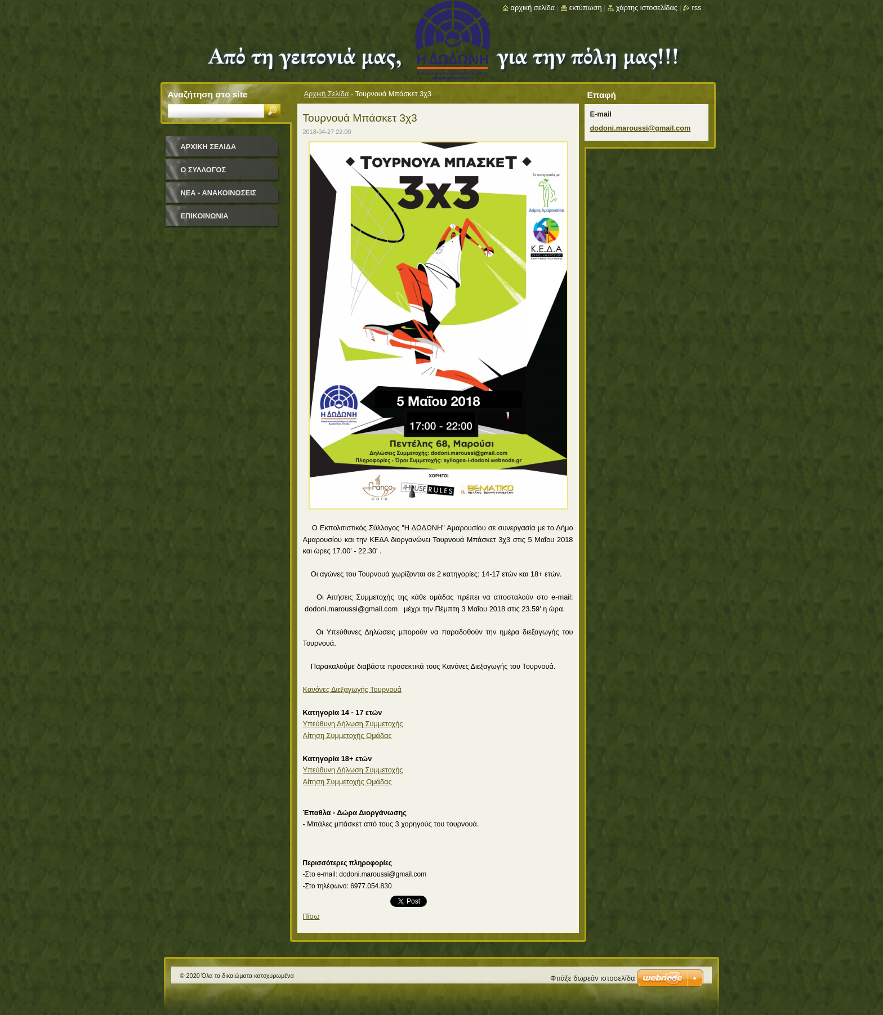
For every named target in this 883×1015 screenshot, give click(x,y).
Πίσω (311, 916)
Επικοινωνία (205, 216)
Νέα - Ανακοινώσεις (219, 193)
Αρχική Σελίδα (326, 94)
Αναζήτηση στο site (208, 94)
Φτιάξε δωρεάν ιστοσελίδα (592, 978)
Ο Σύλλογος (203, 170)
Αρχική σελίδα (533, 7)
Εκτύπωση (585, 7)
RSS (696, 7)
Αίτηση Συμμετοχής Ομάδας (347, 735)
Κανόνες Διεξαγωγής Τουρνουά (352, 689)
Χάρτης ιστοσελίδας (646, 7)
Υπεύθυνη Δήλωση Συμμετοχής (353, 723)
